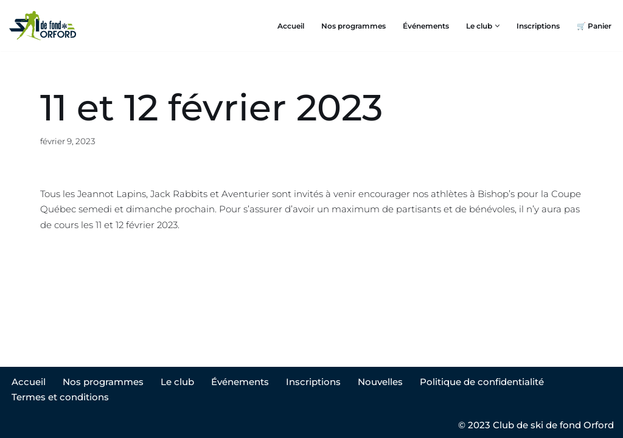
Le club (177, 382)
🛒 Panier (594, 25)
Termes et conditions (60, 397)
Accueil (290, 25)
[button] (497, 26)
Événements (426, 25)
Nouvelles (380, 382)
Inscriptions (538, 25)
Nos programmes (353, 25)
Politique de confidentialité (482, 382)
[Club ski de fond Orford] (42, 25)
